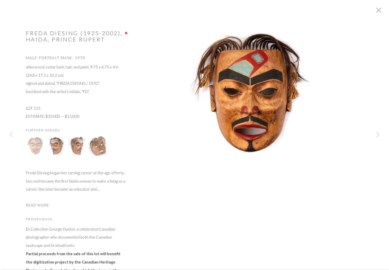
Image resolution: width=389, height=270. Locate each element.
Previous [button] (11, 135)
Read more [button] (37, 207)
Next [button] (378, 135)
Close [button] (382, 12)
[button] (35, 147)
